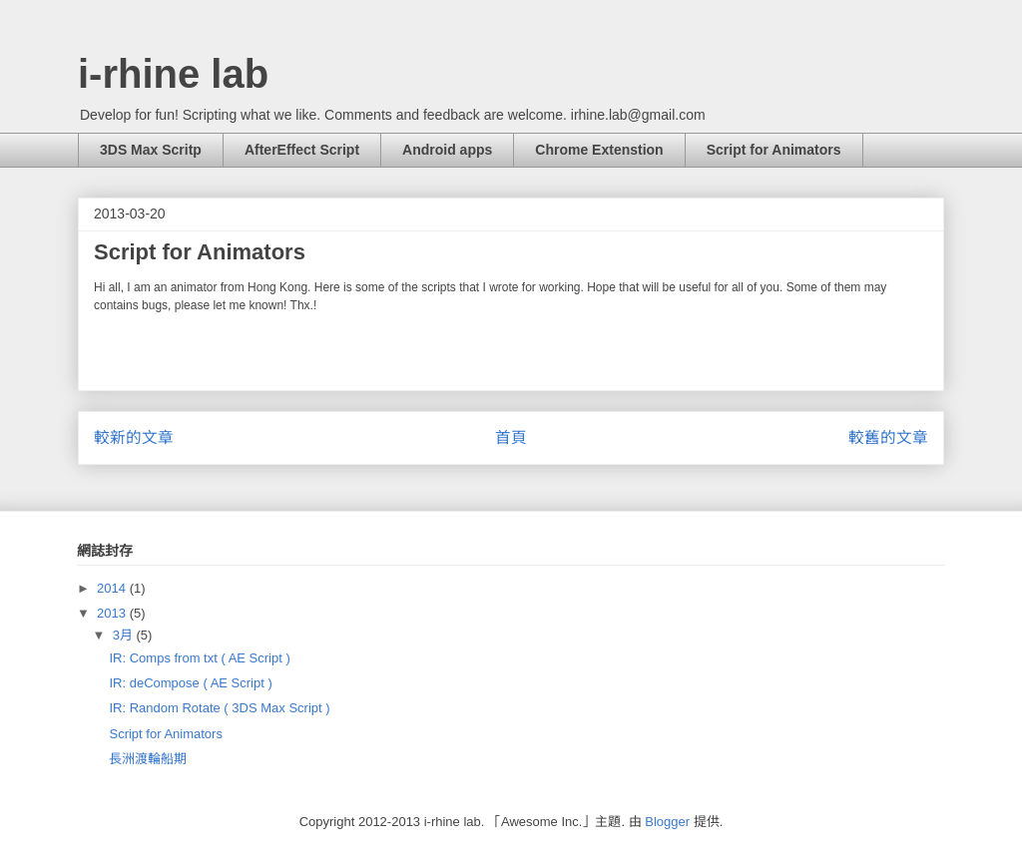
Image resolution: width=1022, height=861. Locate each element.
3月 (125, 635)
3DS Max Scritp (151, 150)
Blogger (667, 821)
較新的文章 (134, 437)
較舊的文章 (888, 437)
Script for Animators (774, 150)
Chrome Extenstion (599, 150)
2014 (113, 588)
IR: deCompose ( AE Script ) (190, 682)
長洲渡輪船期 (148, 758)
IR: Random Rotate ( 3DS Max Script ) (219, 707)
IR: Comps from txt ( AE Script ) (199, 657)
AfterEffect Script (302, 150)
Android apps (447, 150)
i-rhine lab (173, 74)
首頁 (511, 437)
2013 (113, 613)
